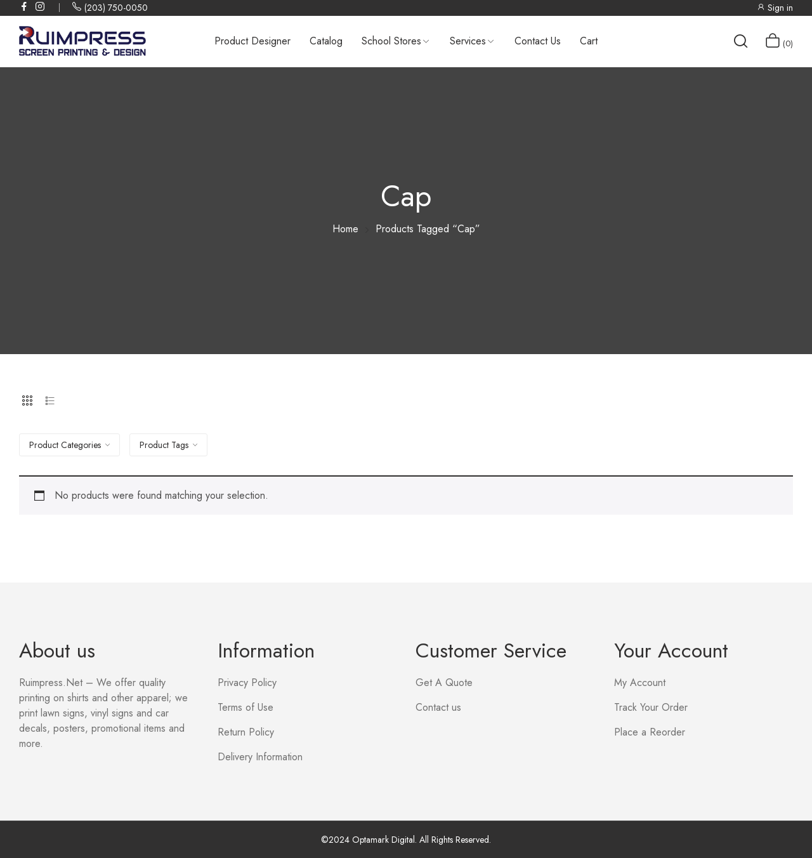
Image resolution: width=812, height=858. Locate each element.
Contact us (438, 707)
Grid (27, 400)
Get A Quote (444, 682)
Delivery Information (260, 756)
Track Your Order (651, 707)
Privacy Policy (247, 682)
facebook (24, 6)
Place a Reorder (649, 732)
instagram (40, 6)
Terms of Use (245, 707)
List (50, 400)
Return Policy (246, 732)
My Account (639, 682)
